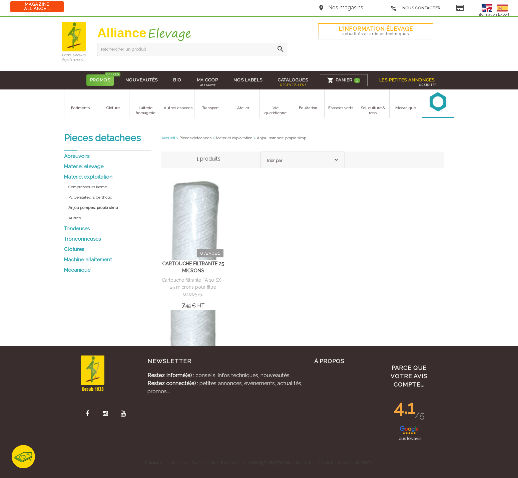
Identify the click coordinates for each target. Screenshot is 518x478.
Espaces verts (340, 107)
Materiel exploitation (88, 177)
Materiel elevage (83, 167)
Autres (74, 218)
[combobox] (303, 160)
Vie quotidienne (276, 110)
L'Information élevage (376, 31)
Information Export (493, 14)
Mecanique (405, 107)
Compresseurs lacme (87, 187)
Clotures (74, 249)
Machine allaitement (88, 260)
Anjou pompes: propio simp (281, 138)
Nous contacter (415, 8)
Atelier (243, 107)
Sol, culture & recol (373, 110)
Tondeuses (77, 229)
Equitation (308, 107)
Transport (210, 107)
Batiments (80, 107)
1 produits (208, 159)
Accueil (168, 138)
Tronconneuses (82, 239)
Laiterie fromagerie (145, 110)
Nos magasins (345, 7)
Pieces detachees (195, 138)
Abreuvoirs (76, 156)
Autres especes (177, 107)
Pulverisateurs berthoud (90, 197)
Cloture (112, 107)
